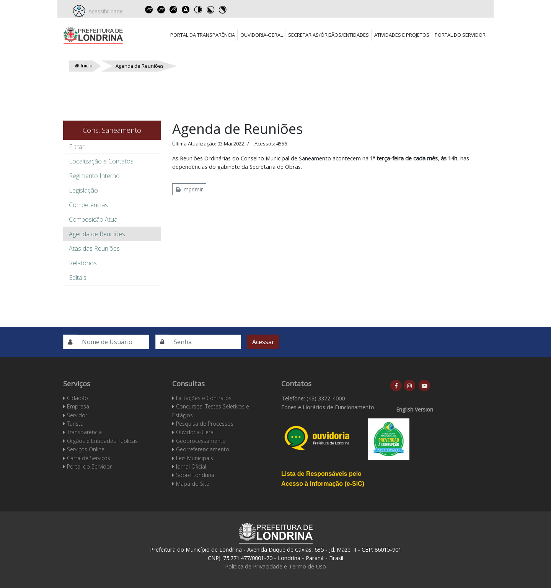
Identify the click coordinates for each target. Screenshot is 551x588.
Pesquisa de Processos (204, 423)
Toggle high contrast (198, 9)
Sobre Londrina (195, 475)
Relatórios (83, 263)
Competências (88, 205)
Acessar (263, 342)
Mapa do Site (192, 483)
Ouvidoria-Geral (261, 34)
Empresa (78, 406)
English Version (414, 409)
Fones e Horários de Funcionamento (327, 407)
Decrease (161, 9)
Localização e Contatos (101, 161)
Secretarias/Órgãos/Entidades (328, 34)
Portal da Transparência (202, 34)
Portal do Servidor (460, 34)
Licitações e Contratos (203, 398)
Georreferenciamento (202, 449)
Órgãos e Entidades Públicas (102, 440)
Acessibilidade (104, 11)
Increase (149, 9)
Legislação (83, 190)
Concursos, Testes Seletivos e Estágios (210, 410)
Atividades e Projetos (401, 34)
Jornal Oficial (191, 466)
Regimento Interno (94, 176)
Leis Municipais (194, 458)
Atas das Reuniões (94, 248)
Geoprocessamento (201, 440)
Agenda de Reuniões (97, 234)
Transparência (84, 432)
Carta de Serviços (88, 458)
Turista (75, 423)
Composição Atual (94, 219)
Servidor (77, 415)
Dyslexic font (185, 9)
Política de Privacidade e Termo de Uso (275, 566)
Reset (173, 9)
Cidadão (77, 398)
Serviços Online (85, 449)
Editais (77, 277)
